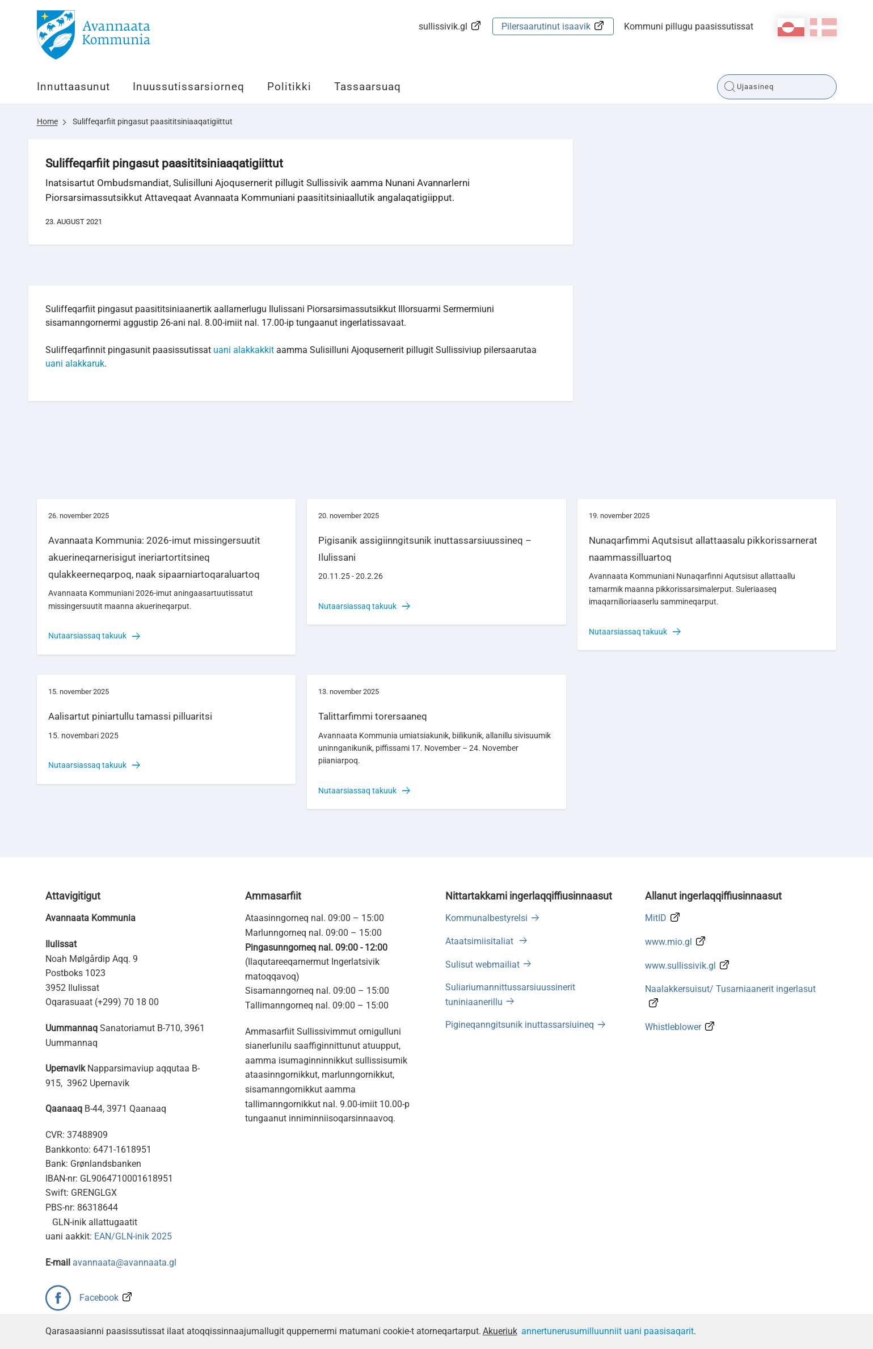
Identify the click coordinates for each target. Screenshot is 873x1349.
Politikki (289, 86)
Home (47, 121)
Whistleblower (673, 1027)
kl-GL (791, 27)
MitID (656, 918)
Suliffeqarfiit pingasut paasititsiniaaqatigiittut (153, 121)
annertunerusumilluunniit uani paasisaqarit (607, 1331)
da (823, 27)
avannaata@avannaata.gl (124, 1262)
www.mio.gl (668, 941)
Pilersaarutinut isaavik (546, 26)
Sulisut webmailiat (482, 964)
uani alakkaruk (74, 363)
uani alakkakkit (243, 349)
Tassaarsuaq (367, 86)
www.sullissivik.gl (680, 965)
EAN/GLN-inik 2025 (133, 1236)
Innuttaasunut (73, 86)
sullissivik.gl (443, 26)
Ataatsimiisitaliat (480, 941)
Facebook (99, 1297)
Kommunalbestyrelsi (486, 918)
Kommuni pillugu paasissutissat (688, 26)
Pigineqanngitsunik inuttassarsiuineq (519, 1024)
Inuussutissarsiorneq (188, 86)
